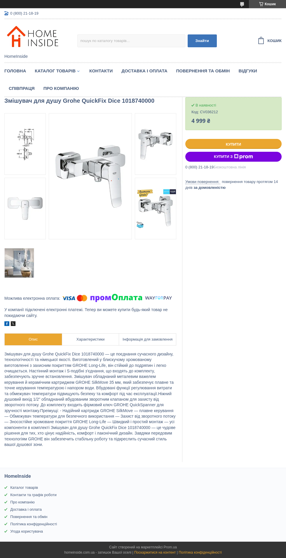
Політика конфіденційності (33, 524)
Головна (15, 71)
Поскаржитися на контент (155, 552)
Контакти (101, 71)
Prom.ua (170, 547)
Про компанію (61, 88)
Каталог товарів (24, 487)
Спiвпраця (22, 88)
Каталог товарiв (55, 71)
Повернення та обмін (203, 71)
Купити (233, 144)
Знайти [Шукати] (202, 41)
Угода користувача (26, 531)
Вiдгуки (247, 71)
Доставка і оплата (144, 71)
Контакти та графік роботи (33, 495)
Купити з (233, 156)
